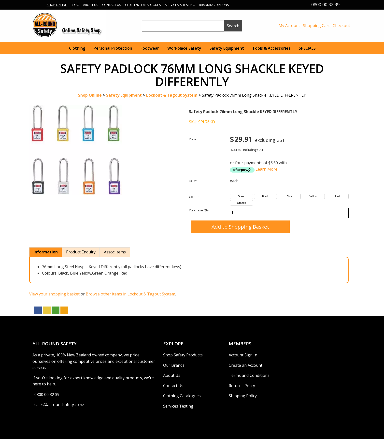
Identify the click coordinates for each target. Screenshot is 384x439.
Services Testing (178, 406)
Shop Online (57, 4)
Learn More (266, 169)
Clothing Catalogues (143, 4)
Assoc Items (115, 252)
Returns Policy (242, 385)
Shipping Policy (243, 395)
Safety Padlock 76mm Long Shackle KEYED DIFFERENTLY (254, 95)
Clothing (77, 48)
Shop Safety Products (183, 355)
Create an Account (245, 365)
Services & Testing (180, 4)
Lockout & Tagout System (172, 95)
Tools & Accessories (271, 48)
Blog (75, 4)
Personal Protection (113, 48)
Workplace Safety (184, 48)
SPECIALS (307, 48)
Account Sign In (243, 355)
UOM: (193, 181)
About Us (90, 4)
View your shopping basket (54, 294)
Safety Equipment (227, 48)
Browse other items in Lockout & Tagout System (130, 294)
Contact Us (111, 4)
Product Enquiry (81, 252)
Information (45, 252)
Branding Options (214, 4)
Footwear (150, 48)
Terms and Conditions (249, 375)
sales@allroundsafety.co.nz (59, 404)
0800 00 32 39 (46, 394)
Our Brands (174, 365)
